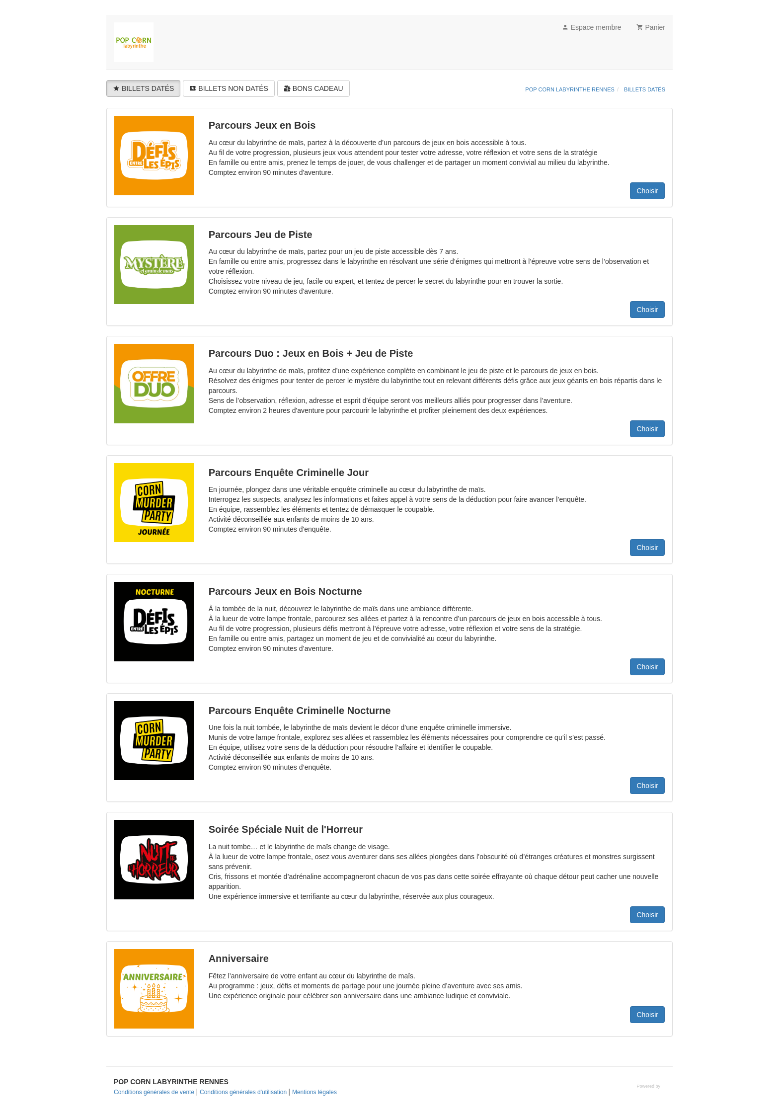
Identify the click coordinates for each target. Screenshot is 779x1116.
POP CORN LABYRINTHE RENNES (570, 89)
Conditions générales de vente (155, 1092)
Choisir (647, 191)
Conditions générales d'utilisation (244, 1092)
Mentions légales (314, 1092)
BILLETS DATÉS (143, 88)
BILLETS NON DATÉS (228, 88)
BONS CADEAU (313, 88)
